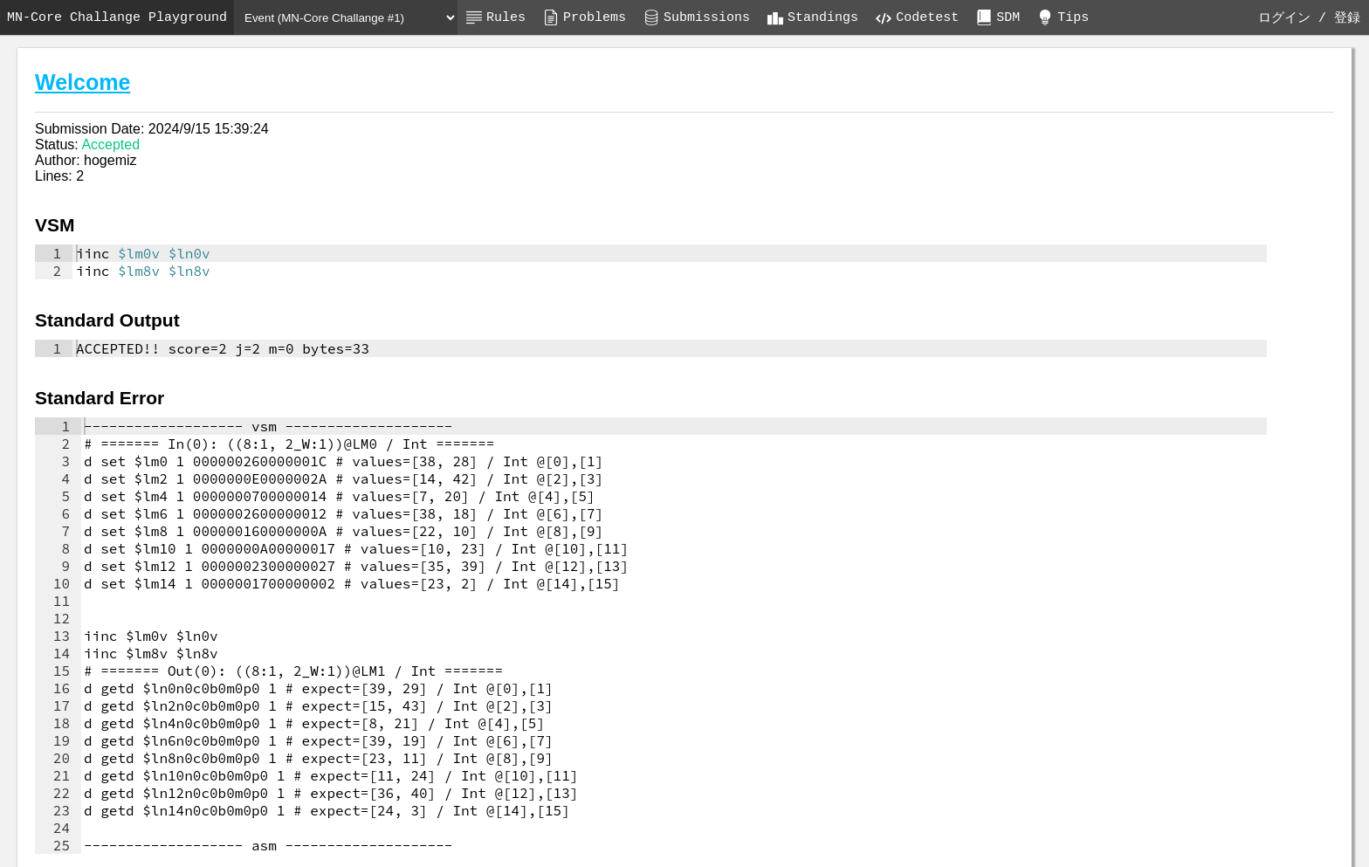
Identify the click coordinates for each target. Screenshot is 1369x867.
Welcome (82, 82)
